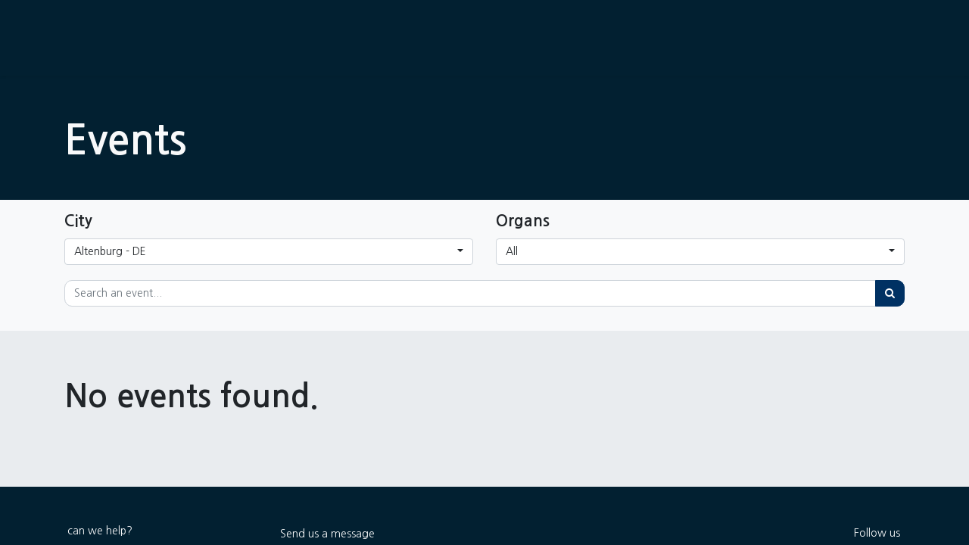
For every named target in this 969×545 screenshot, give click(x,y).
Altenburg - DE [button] (110, 251)
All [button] (512, 251)
